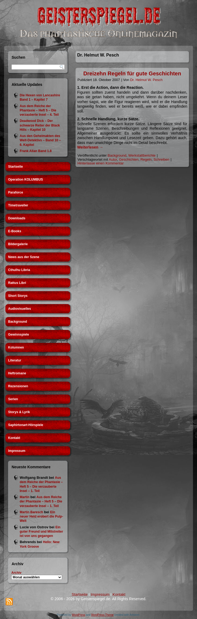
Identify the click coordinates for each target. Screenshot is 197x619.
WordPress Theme (102, 614)
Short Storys (18, 296)
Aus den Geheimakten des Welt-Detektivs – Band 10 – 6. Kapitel (40, 140)
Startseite (15, 166)
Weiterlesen (90, 147)
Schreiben (161, 159)
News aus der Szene (23, 257)
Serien (13, 399)
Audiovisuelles (19, 309)
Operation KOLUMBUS (25, 179)
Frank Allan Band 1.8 (36, 151)
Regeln (145, 159)
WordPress (78, 614)
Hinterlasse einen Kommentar (100, 163)
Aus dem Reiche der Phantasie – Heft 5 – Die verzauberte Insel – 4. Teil (39, 110)
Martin (24, 497)
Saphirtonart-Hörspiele (25, 425)
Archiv (16, 573)
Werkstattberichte (141, 155)
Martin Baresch (31, 512)
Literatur (14, 360)
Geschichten (128, 159)
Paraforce (15, 192)
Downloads (16, 218)
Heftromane (17, 373)
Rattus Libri (17, 283)
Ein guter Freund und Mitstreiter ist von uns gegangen (41, 531)
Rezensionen (18, 386)
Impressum (16, 451)
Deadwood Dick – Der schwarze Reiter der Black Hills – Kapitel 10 (40, 125)
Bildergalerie (18, 244)
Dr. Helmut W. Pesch (146, 80)
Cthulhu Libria (19, 270)
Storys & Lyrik (19, 412)
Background (17, 321)
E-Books (14, 231)
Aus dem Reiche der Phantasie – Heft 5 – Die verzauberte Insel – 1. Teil (41, 501)
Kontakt (14, 438)
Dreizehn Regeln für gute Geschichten (132, 73)
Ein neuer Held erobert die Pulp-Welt (41, 516)
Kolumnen (16, 347)
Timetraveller (18, 205)
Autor (113, 159)
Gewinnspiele (18, 334)
